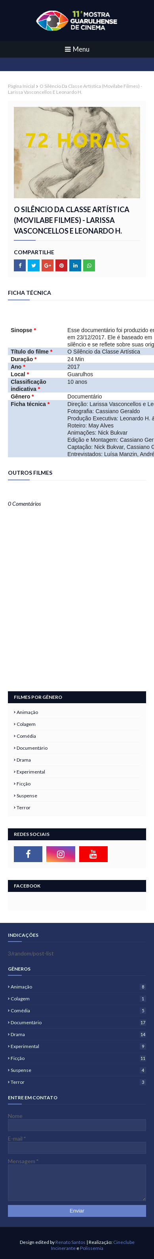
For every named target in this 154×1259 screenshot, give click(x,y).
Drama (24, 760)
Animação (27, 712)
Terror (23, 807)
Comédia (26, 736)
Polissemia (91, 1248)
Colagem (26, 724)
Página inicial (21, 86)
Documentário (32, 748)
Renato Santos (70, 1242)
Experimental (31, 772)
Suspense (27, 796)
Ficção (23, 784)
